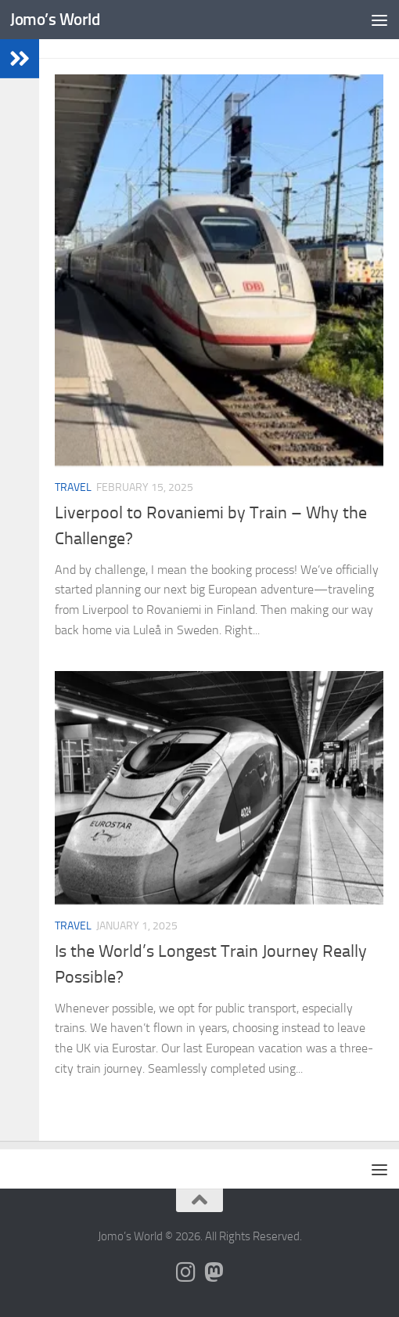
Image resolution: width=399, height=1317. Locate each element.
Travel (73, 487)
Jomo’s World (54, 19)
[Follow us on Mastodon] (214, 1272)
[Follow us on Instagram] (185, 1272)
